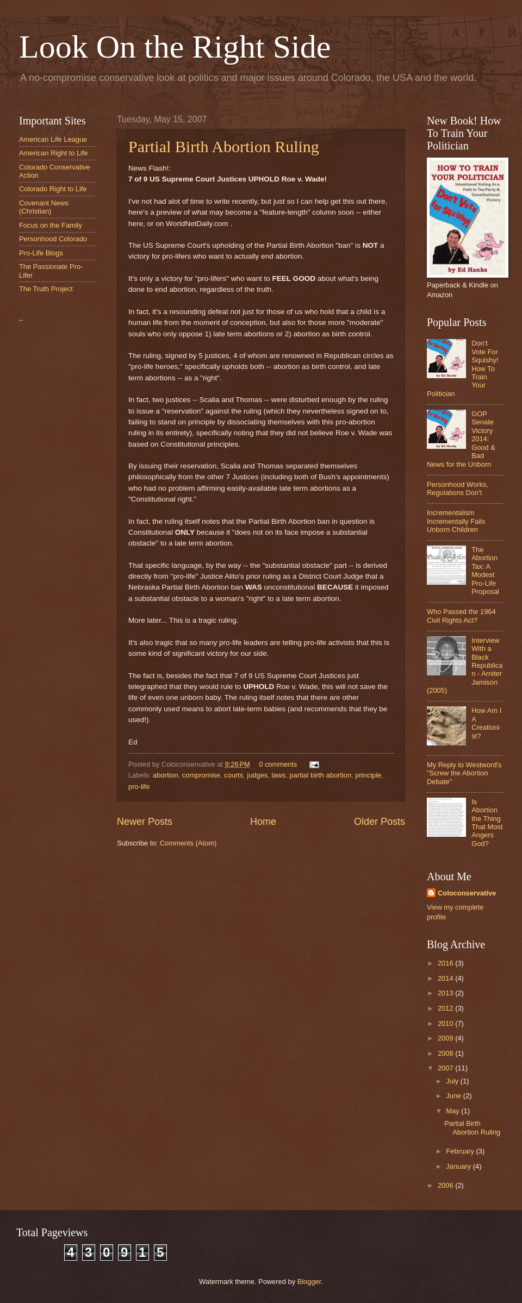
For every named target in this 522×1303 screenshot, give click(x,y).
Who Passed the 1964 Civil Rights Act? (461, 615)
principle (368, 775)
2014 (446, 978)
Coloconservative (467, 893)
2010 (446, 1023)
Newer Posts (144, 821)
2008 (446, 1053)
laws (278, 775)
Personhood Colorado (53, 239)
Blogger (309, 1281)
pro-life (139, 786)
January (459, 1166)
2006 (446, 1185)
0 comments (278, 764)
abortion (165, 775)
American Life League (53, 139)
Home (263, 821)
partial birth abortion (320, 775)
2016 (446, 963)
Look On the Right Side (175, 47)
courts (233, 775)
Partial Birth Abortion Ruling (223, 146)
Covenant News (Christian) (44, 207)
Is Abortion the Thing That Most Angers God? (486, 823)
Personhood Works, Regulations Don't (457, 488)
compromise (201, 775)
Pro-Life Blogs (41, 253)
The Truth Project (46, 289)
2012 (446, 1008)
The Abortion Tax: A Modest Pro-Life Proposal (485, 571)
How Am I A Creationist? (486, 723)
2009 (446, 1038)
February (461, 1151)
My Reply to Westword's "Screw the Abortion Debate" (464, 773)
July (453, 1081)
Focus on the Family (50, 225)
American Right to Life (53, 153)
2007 (446, 1068)
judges (257, 775)
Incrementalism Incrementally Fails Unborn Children (456, 521)
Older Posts (379, 821)
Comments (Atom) (188, 843)
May (453, 1111)
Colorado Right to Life (53, 189)
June (454, 1096)
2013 (446, 993)
